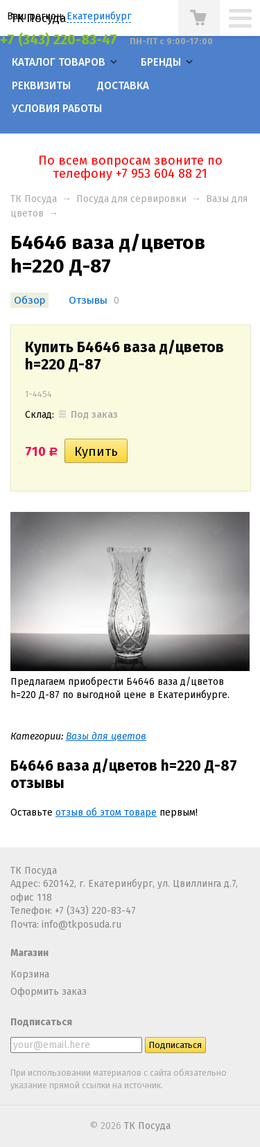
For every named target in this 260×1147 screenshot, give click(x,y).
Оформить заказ (48, 992)
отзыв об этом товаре (106, 812)
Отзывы (88, 300)
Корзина (29, 974)
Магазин (29, 953)
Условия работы (57, 108)
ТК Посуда (38, 18)
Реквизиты (41, 86)
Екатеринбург (99, 16)
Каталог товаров (58, 62)
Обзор (29, 300)
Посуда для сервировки (131, 199)
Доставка (123, 86)
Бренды (161, 62)
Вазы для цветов (106, 736)
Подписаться (41, 1022)
